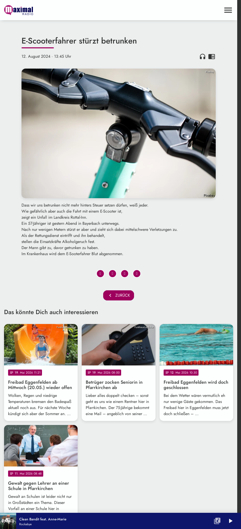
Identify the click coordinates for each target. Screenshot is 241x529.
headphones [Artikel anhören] (202, 56)
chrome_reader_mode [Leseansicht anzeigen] (211, 56)
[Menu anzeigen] (228, 10)
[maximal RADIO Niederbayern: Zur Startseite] (61, 10)
